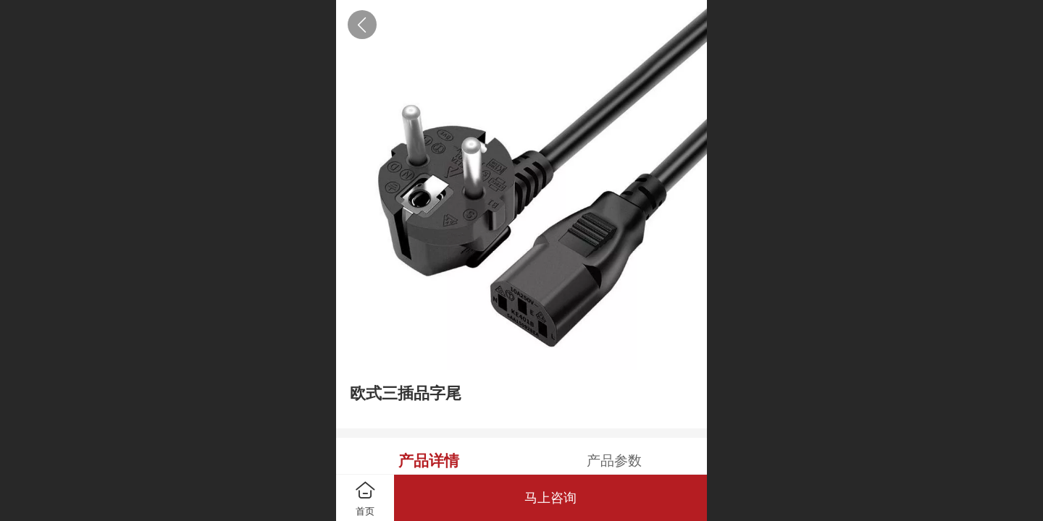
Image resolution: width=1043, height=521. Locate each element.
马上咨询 (550, 498)
